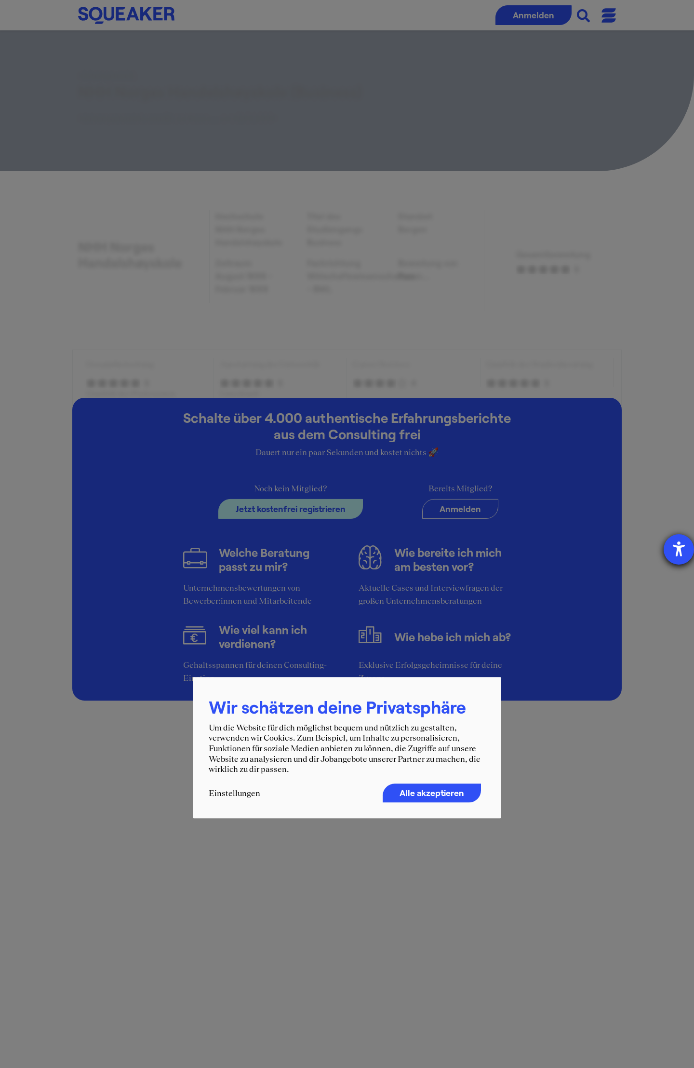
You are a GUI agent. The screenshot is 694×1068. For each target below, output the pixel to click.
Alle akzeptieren (432, 792)
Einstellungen (234, 793)
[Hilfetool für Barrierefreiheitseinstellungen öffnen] (679, 549)
